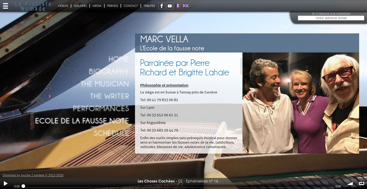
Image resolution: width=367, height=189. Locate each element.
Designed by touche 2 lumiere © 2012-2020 (33, 175)
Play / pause (5, 183)
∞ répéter (361, 183)
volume (350, 183)
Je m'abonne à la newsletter (330, 13)
